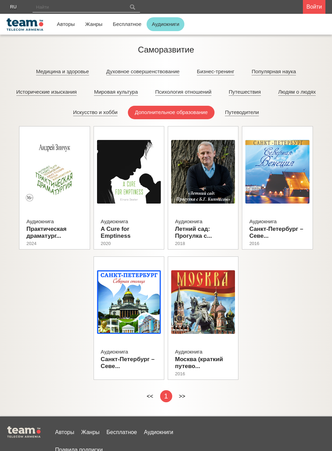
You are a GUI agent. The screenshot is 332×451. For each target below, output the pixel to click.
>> (182, 396)
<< (150, 396)
